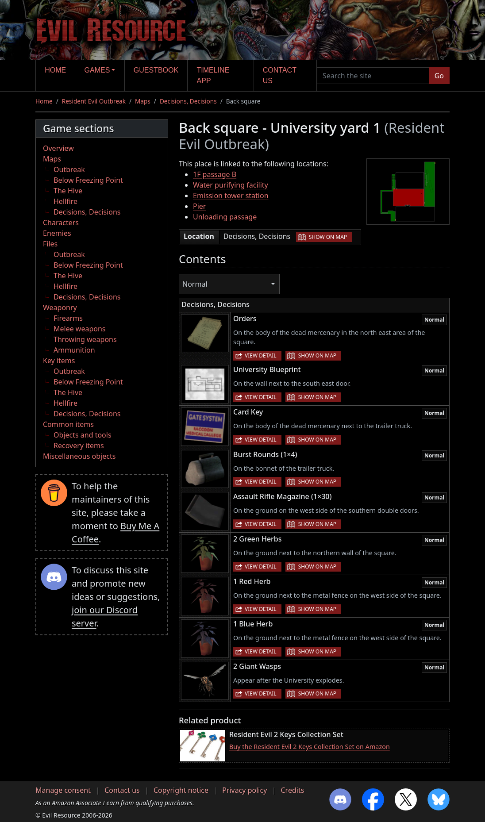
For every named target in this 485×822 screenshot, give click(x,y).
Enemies (57, 233)
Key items (59, 360)
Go (439, 76)
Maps (142, 101)
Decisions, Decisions (188, 101)
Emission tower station (231, 195)
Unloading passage (225, 217)
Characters (61, 222)
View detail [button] (261, 355)
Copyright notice (181, 790)
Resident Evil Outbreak (94, 101)
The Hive (68, 191)
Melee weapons (80, 329)
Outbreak (69, 169)
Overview (58, 148)
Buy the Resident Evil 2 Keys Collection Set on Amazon (309, 746)
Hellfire (65, 201)
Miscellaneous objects (79, 456)
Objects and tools (83, 435)
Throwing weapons (85, 339)
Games (97, 70)
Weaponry (60, 307)
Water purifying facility (230, 185)
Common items (68, 424)
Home (55, 70)
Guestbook (156, 70)
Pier (199, 206)
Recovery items (79, 445)
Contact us (279, 75)
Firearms (68, 318)
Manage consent (63, 790)
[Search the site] (373, 75)
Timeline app (213, 75)
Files (50, 244)
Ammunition (74, 350)
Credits (292, 790)
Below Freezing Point (88, 180)
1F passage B (214, 174)
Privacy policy (244, 790)
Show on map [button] (328, 237)
